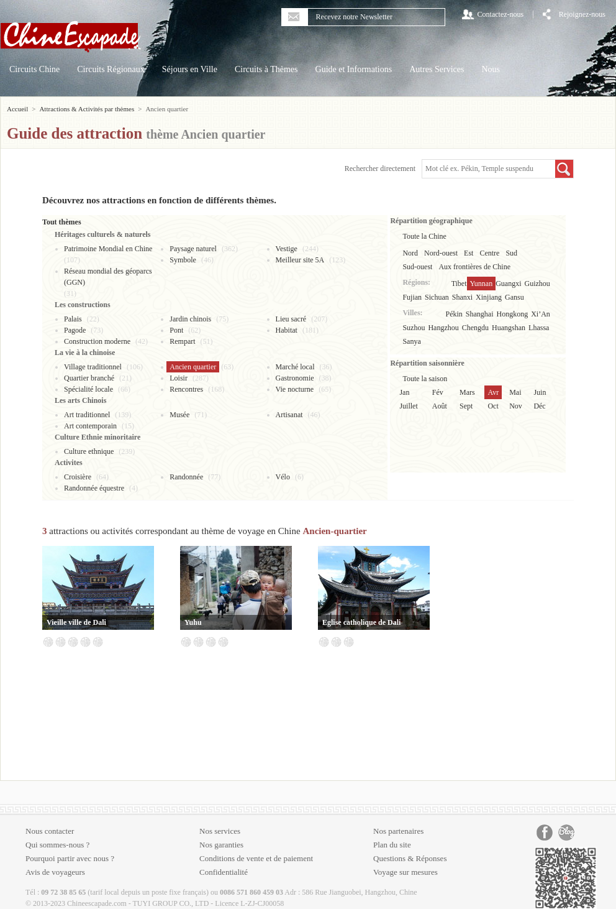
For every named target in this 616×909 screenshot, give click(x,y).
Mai (515, 392)
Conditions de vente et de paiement (256, 858)
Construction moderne (97, 341)
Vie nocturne (295, 389)
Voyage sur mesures (405, 872)
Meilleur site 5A (300, 260)
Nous (490, 69)
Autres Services (436, 69)
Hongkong (512, 314)
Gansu (514, 297)
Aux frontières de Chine (474, 266)
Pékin (454, 314)
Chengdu (475, 327)
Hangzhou (443, 327)
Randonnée (186, 477)
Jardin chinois (190, 319)
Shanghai (480, 314)
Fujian (412, 297)
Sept (466, 406)
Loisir (179, 378)
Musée (179, 414)
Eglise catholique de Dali (361, 622)
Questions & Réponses (409, 858)
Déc (539, 406)
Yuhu (193, 622)
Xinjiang (489, 297)
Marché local (295, 366)
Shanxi (462, 297)
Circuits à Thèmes (266, 69)
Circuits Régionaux (111, 69)
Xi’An (540, 314)
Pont (176, 330)
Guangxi (508, 283)
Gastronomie (295, 378)
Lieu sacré (291, 319)
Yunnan (481, 283)
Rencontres (186, 389)
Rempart (182, 341)
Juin (539, 392)
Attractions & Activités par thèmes (86, 109)
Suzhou (413, 327)
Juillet (408, 406)
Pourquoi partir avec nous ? (69, 858)
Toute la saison (424, 378)
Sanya (411, 341)
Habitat (286, 330)
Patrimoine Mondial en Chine (108, 248)
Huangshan (508, 327)
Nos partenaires (398, 831)
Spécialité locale (88, 389)
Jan (404, 392)
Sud (511, 253)
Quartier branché (89, 378)
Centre (489, 253)
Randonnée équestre (94, 488)
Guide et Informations (353, 69)
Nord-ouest (441, 253)
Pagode (75, 330)
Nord (410, 253)
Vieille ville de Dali (76, 622)
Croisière (77, 477)
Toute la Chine (424, 236)
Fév (437, 392)
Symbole (183, 260)
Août (439, 406)
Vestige (286, 248)
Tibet (459, 283)
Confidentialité (223, 872)
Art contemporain (90, 426)
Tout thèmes (61, 222)
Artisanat (289, 414)
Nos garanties (221, 844)
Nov (515, 406)
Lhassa (538, 327)
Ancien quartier (193, 366)
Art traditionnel (87, 414)
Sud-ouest (417, 266)
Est (468, 253)
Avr (493, 392)
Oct (492, 406)
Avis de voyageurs (55, 872)
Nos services (219, 831)
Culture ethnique (89, 451)
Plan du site (392, 844)
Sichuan (437, 297)
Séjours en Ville (189, 69)
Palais (73, 319)
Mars (467, 392)
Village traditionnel (93, 366)
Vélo (283, 477)
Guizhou (537, 283)
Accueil (17, 109)
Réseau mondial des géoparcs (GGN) (108, 277)
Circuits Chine (34, 69)
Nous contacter (49, 831)
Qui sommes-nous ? (57, 844)
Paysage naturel (193, 248)
